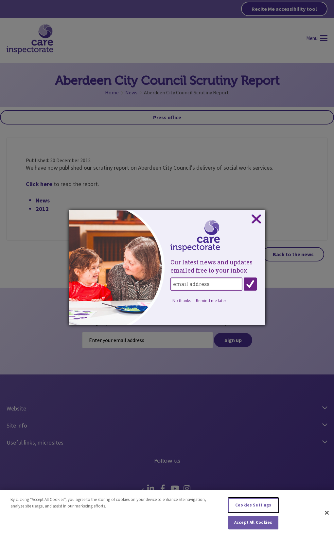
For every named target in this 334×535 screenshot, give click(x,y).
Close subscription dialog (256, 219)
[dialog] (167, 267)
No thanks (181, 300)
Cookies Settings (253, 507)
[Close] (327, 514)
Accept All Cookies (253, 524)
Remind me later (211, 300)
